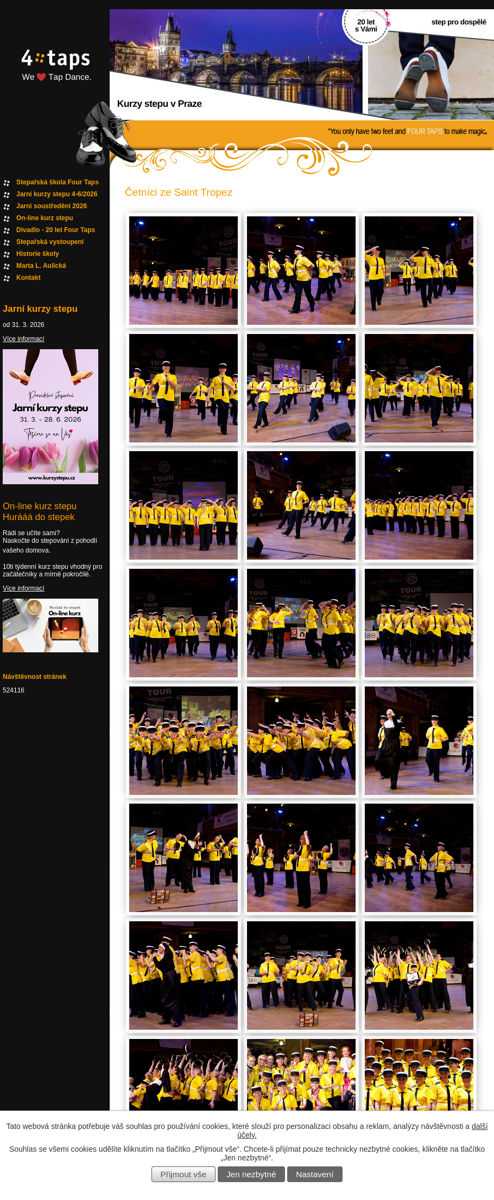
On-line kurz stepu (44, 218)
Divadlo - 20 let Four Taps (55, 230)
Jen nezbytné (251, 1174)
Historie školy (37, 254)
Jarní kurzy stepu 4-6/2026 (56, 194)
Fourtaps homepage (54, 78)
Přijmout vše (184, 1174)
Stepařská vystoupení (50, 242)
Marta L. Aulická (41, 265)
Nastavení (314, 1174)
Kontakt (28, 277)
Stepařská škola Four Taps (57, 182)
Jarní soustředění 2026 (51, 206)
